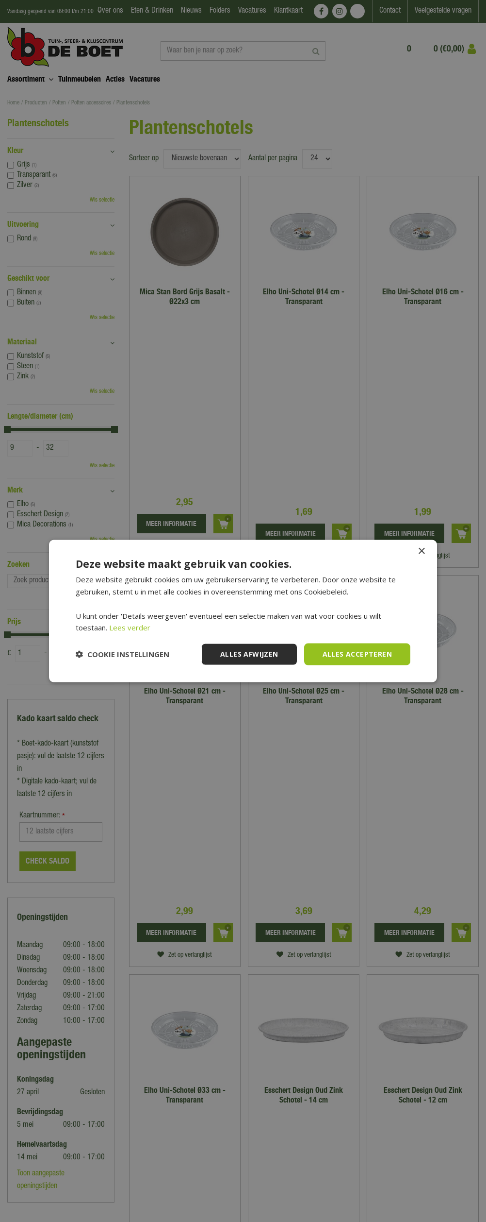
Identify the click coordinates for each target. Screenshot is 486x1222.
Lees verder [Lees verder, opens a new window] (129, 627)
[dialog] (243, 611)
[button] (122, 654)
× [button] (421, 551)
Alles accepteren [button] (357, 654)
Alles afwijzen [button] (249, 654)
